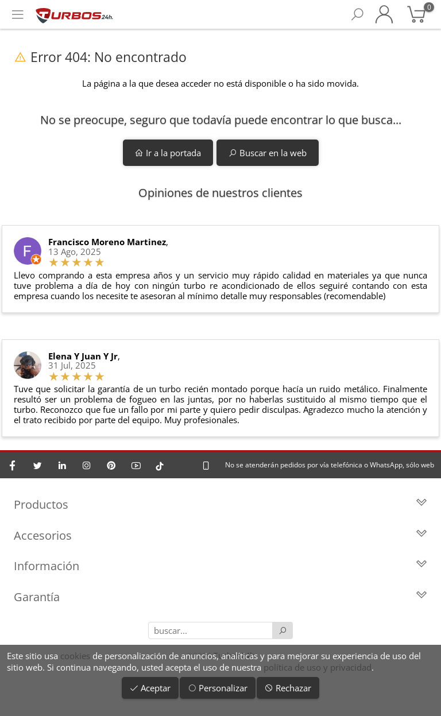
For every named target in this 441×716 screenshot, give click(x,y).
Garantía (220, 597)
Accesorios (220, 535)
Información (220, 566)
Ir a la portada (168, 152)
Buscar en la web (268, 152)
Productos (220, 504)
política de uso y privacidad (318, 667)
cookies (75, 655)
